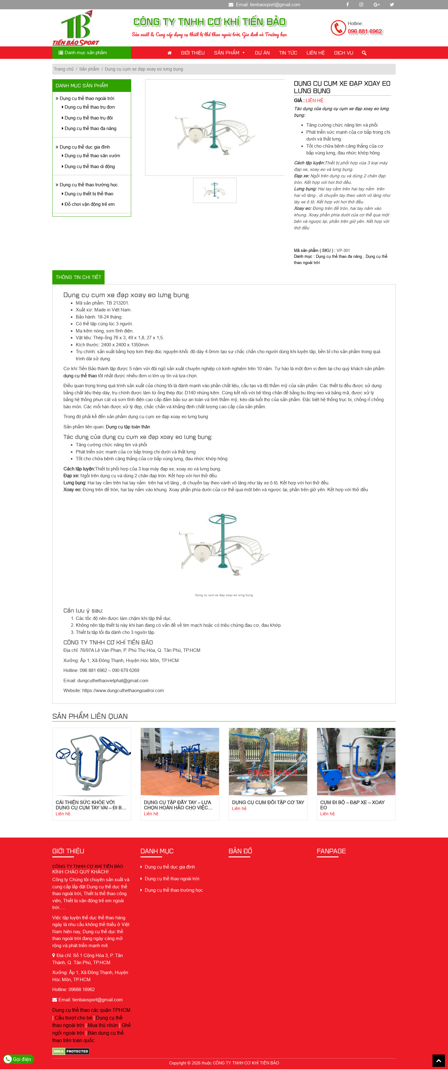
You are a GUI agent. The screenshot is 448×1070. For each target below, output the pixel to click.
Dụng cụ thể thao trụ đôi (87, 117)
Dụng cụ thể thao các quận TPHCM (91, 1011)
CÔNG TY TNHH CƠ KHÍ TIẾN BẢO (87, 867)
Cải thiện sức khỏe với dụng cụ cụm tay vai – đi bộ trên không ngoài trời (90, 805)
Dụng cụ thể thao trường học (87, 184)
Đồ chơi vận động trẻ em (88, 204)
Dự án (262, 52)
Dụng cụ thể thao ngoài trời (85, 98)
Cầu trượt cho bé (73, 1018)
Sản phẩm (230, 52)
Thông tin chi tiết (78, 277)
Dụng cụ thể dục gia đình (83, 146)
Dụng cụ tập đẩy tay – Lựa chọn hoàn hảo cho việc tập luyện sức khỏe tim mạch (177, 805)
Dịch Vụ (343, 52)
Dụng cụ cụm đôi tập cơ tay (268, 803)
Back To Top (439, 1061)
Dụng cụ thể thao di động (88, 166)
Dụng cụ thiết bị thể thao (87, 193)
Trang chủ (64, 69)
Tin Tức (288, 52)
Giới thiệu (193, 52)
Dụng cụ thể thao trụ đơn (88, 107)
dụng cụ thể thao (80, 375)
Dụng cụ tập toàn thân (128, 426)
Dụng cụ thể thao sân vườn (91, 155)
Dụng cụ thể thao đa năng (89, 128)
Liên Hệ (316, 52)
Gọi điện (17, 1059)
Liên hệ (63, 814)
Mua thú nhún (103, 1026)
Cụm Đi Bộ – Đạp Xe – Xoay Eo (352, 805)
